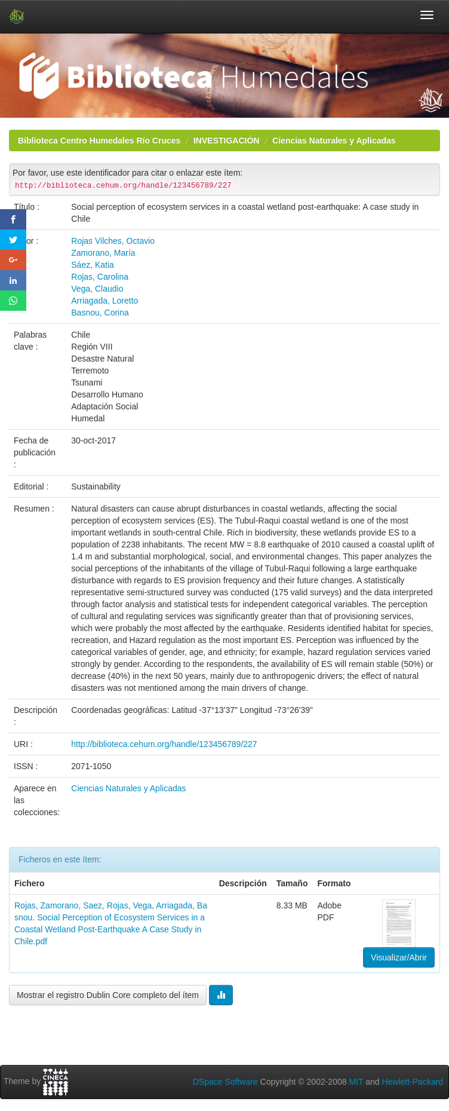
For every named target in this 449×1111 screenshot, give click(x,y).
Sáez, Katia (92, 265)
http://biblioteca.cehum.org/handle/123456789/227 (164, 744)
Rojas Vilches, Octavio (113, 241)
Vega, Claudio (97, 288)
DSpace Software (225, 1081)
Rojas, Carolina (99, 276)
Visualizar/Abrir (399, 957)
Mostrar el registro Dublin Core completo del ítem (108, 995)
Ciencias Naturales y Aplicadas (333, 140)
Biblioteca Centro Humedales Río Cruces (99, 140)
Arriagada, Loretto (104, 300)
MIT (356, 1081)
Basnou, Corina (100, 312)
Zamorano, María (103, 253)
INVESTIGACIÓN (226, 140)
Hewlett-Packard (412, 1081)
